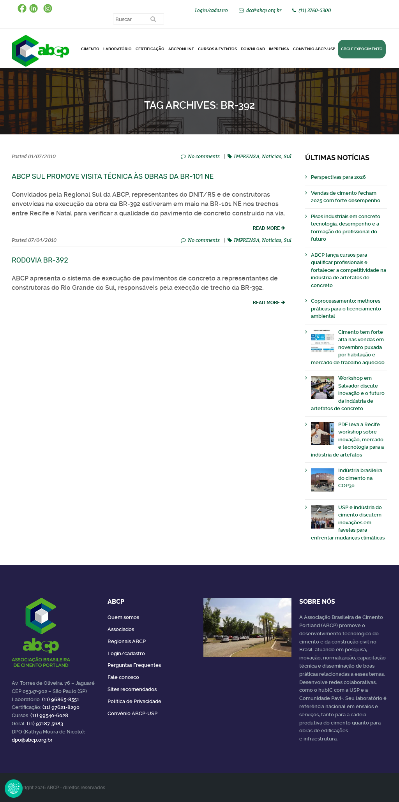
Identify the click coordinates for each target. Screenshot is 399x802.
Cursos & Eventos (217, 49)
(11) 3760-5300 (314, 10)
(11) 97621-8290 (60, 707)
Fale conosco (123, 677)
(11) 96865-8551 (60, 699)
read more (266, 228)
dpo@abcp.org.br (32, 740)
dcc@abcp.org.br (263, 10)
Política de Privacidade (134, 701)
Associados (121, 629)
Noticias (271, 156)
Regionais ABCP (127, 641)
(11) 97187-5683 (45, 723)
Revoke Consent (13, 788)
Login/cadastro (211, 10)
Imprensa (279, 49)
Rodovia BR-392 (40, 260)
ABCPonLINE (181, 49)
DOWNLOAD (253, 49)
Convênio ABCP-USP (314, 49)
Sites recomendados (132, 689)
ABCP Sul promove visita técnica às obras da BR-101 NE (113, 176)
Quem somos (123, 617)
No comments (204, 156)
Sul (287, 156)
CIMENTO (90, 49)
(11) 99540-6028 (49, 715)
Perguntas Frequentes (134, 665)
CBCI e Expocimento (362, 49)
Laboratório (117, 49)
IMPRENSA (247, 156)
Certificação (150, 49)
